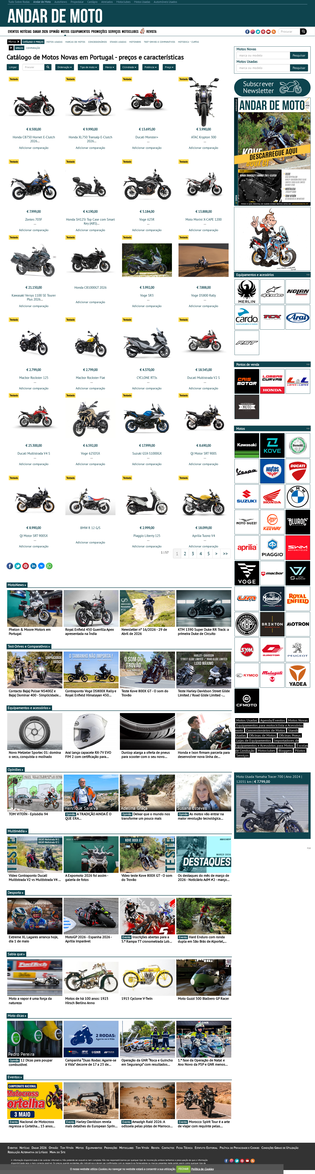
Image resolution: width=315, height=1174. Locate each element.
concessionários (97, 42)
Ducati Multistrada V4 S (34, 456)
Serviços (114, 31)
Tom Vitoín (67, 1152)
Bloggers (285, 758)
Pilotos (300, 758)
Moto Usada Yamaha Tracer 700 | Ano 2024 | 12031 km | (272, 811)
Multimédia (17, 835)
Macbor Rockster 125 (33, 380)
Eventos (13, 31)
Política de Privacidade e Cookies (239, 1152)
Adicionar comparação (34, 148)
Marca (109, 67)
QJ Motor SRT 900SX (34, 540)
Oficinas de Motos (262, 743)
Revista (151, 31)
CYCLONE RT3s (147, 380)
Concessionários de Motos (265, 738)
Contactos (168, 1152)
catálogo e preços (33, 42)
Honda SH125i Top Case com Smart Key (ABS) (90, 223)
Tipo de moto (88, 67)
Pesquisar (299, 55)
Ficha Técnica (184, 1152)
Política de (202, 1169)
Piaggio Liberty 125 (146, 540)
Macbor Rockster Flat (90, 380)
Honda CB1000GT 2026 (90, 289)
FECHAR (183, 1169)
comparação (33, 48)
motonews (135, 42)
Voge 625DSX (90, 456)
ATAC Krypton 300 (203, 137)
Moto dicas (17, 1019)
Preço (169, 67)
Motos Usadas (246, 728)
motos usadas (54, 42)
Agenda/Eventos (272, 728)
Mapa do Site (57, 1156)
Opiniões (16, 773)
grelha (19, 48)
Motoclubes (130, 31)
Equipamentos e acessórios (29, 712)
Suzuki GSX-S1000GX (147, 456)
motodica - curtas (188, 42)
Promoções (99, 31)
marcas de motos (75, 42)
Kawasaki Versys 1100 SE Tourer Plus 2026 (34, 299)
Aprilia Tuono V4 (203, 540)
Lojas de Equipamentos (253, 748)
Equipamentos (80, 31)
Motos (65, 31)
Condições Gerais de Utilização (279, 1152)
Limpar (13, 67)
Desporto (16, 896)
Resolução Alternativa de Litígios (27, 1156)
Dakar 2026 (40, 31)
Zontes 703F (33, 221)
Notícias (26, 31)
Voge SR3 (147, 297)
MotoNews (17, 589)
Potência (151, 67)
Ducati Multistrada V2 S (203, 380)
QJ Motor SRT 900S (204, 456)
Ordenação (65, 67)
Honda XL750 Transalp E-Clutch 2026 (90, 139)
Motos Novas (298, 728)
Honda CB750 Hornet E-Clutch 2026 (34, 139)
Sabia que (16, 958)
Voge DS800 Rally (203, 297)
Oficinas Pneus (290, 743)
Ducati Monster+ (146, 137)
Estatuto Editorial (206, 1152)
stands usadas (118, 42)
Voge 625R (146, 221)
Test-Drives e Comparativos (29, 650)
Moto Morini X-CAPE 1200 (204, 221)
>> (225, 557)
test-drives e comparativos (159, 42)
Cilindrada (129, 67)
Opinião (54, 31)
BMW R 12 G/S (90, 532)
